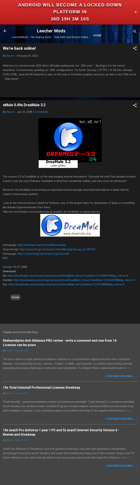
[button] (135, 49)
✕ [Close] (135, 12)
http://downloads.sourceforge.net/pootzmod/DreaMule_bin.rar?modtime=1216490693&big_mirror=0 (68, 275)
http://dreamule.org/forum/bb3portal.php (41, 245)
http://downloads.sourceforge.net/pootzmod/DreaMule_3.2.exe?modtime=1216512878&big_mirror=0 (74, 280)
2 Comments (41, 112)
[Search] (135, 32)
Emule (15, 297)
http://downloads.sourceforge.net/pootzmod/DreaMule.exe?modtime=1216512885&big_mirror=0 (66, 284)
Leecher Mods (51, 30)
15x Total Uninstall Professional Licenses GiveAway (41, 387)
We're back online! (19, 48)
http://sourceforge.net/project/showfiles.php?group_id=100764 (57, 249)
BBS (5, 258)
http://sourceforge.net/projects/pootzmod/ (43, 253)
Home (97, 35)
